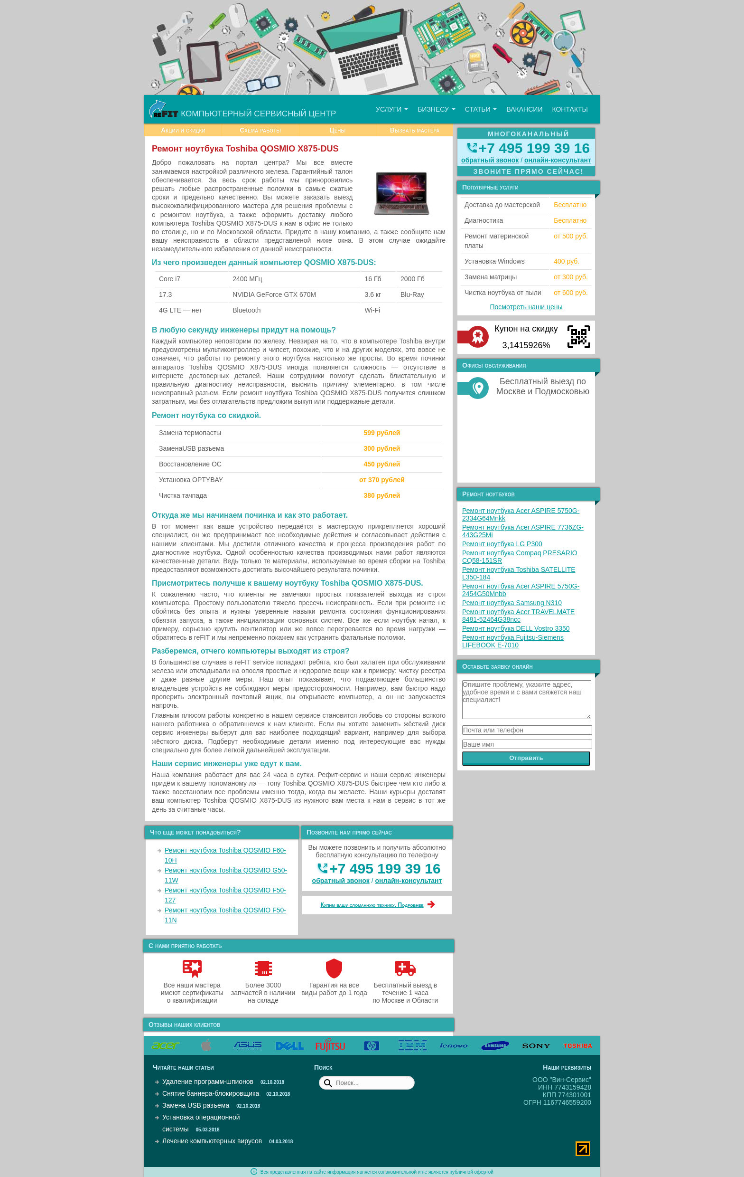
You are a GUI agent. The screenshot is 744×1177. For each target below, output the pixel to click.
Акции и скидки (183, 130)
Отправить (526, 757)
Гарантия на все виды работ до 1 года (334, 985)
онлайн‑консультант (408, 880)
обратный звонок (341, 880)
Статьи (481, 109)
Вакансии (524, 109)
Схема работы (260, 130)
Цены (337, 130)
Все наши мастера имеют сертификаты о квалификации (192, 989)
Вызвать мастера (415, 130)
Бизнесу (437, 109)
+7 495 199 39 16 (384, 868)
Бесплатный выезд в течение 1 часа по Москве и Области (405, 989)
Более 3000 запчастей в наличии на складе (263, 989)
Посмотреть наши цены (526, 307)
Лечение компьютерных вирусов (212, 1141)
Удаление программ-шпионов (207, 1081)
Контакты (570, 109)
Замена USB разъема (195, 1105)
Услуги (392, 109)
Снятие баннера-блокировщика (210, 1093)
